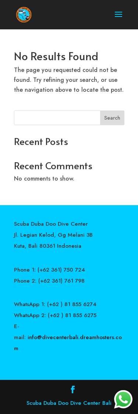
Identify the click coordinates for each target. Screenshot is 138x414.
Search (112, 117)
